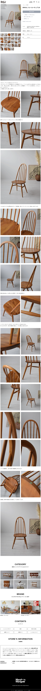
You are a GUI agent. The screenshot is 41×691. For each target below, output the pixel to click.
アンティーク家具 (27, 690)
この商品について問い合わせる (29, 14)
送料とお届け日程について (28, 16)
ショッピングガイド (7, 628)
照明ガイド (20, 632)
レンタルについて (34, 632)
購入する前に (34, 628)
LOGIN (30, 1)
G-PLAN (21, 690)
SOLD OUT (31, 11)
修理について (6, 632)
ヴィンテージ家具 (14, 690)
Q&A (20, 628)
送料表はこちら (26, 18)
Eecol (19, 690)
